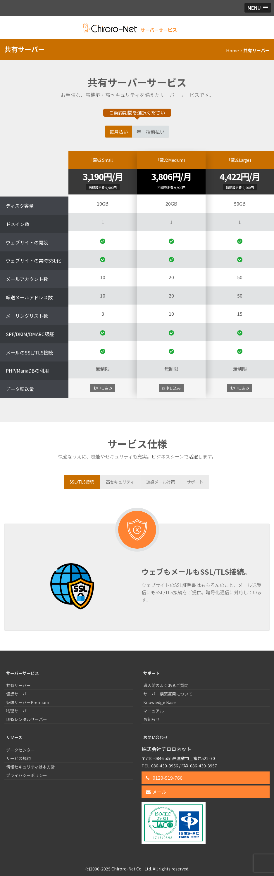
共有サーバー (18, 685)
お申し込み (102, 388)
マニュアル (153, 711)
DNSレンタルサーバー (26, 719)
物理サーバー (18, 711)
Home (232, 50)
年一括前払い (151, 131)
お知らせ (151, 719)
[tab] (82, 482)
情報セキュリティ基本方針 (30, 767)
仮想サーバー (18, 694)
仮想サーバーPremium (27, 702)
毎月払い (118, 131)
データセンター (20, 750)
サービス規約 (18, 758)
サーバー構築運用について (167, 694)
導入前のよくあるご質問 (165, 685)
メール (156, 791)
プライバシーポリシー (26, 775)
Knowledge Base (159, 702)
